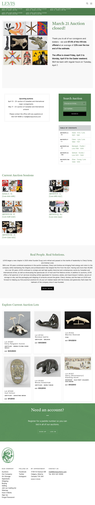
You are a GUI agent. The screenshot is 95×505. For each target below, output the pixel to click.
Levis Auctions (8, 4)
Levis (8, 455)
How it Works (7, 493)
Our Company (7, 474)
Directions (35, 479)
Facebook (22, 472)
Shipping (5, 481)
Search (87, 3)
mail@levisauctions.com (58, 472)
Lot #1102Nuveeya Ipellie (41, 336)
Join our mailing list (9, 488)
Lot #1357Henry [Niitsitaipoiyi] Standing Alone (74, 375)
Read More (47, 288)
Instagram (22, 476)
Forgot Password (8, 497)
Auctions (5, 472)
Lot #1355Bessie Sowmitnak (43, 381)
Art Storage (6, 476)
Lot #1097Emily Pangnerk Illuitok (15, 343)
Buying (4, 483)
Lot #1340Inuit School (10, 392)
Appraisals (6, 479)
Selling (4, 486)
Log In (53, 431)
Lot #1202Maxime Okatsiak (72, 334)
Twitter (21, 474)
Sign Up (42, 431)
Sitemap (5, 490)
